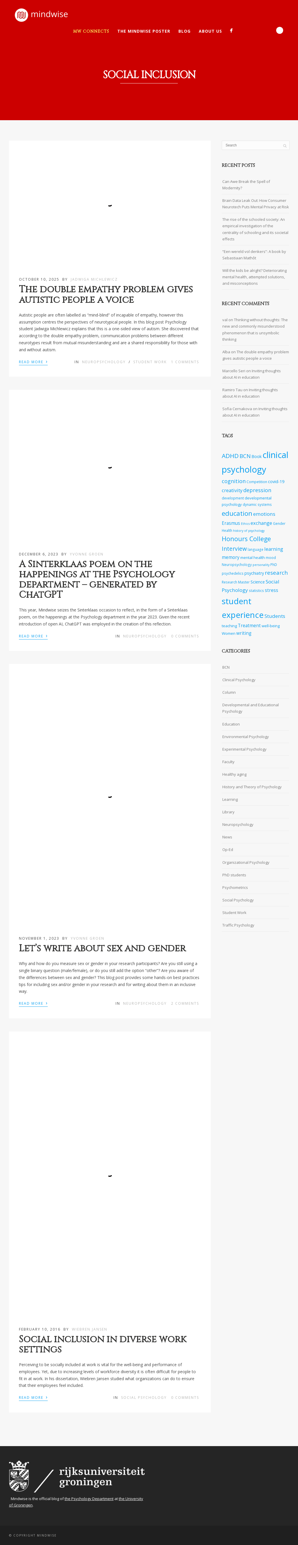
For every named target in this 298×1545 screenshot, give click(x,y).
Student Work (150, 361)
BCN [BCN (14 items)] (245, 456)
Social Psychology (144, 1397)
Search (279, 30)
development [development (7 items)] (233, 498)
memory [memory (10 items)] (231, 557)
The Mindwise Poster (143, 31)
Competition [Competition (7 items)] (256, 481)
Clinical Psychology (239, 679)
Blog (184, 31)
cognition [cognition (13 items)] (234, 481)
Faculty (228, 761)
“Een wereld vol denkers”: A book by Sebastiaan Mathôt (254, 255)
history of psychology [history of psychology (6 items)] (249, 531)
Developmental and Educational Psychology (250, 708)
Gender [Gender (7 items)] (279, 523)
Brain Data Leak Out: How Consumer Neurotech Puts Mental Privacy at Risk (255, 203)
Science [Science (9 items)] (258, 582)
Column (229, 692)
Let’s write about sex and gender (102, 948)
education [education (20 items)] (237, 513)
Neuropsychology (104, 361)
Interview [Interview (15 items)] (234, 549)
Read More (33, 361)
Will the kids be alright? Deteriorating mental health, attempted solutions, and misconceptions (254, 277)
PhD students (234, 875)
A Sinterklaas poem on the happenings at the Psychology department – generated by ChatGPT (97, 580)
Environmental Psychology (245, 736)
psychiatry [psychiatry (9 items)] (254, 573)
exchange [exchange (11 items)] (261, 523)
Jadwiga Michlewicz (94, 279)
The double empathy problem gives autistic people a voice (106, 294)
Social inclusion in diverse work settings (102, 1344)
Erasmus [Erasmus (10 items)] (231, 523)
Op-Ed (227, 849)
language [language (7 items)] (255, 549)
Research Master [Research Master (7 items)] (236, 582)
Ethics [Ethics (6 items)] (245, 524)
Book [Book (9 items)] (256, 456)
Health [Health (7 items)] (227, 530)
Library (228, 812)
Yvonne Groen (87, 554)
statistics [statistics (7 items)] (256, 590)
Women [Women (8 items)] (228, 633)
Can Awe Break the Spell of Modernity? (246, 184)
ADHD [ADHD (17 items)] (230, 456)
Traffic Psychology (238, 925)
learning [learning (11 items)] (273, 549)
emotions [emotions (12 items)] (264, 514)
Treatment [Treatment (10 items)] (249, 626)
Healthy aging (234, 774)
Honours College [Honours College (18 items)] (246, 538)
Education (231, 724)
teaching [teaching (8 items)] (229, 625)
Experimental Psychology (244, 749)
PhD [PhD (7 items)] (273, 564)
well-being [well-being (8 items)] (271, 625)
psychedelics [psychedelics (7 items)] (233, 573)
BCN (226, 667)
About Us (210, 31)
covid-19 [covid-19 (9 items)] (276, 481)
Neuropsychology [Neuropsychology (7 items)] (237, 564)
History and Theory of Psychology (252, 786)
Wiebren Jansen (89, 1329)
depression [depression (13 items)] (257, 490)
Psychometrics (235, 887)
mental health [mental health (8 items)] (252, 557)
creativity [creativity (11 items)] (232, 490)
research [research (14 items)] (276, 572)
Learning (230, 799)
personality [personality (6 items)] (261, 565)
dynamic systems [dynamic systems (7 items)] (257, 504)
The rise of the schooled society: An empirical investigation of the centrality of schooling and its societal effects (255, 229)
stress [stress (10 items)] (271, 590)
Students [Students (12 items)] (275, 616)
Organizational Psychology (245, 862)
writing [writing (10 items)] (243, 633)
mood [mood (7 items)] (271, 557)
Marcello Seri (233, 370)
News (227, 837)
